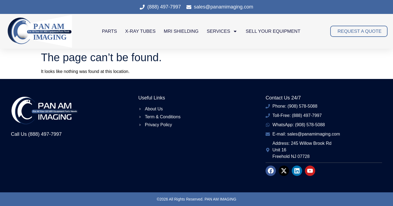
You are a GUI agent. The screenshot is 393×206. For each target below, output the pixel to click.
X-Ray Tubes (140, 31)
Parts (109, 31)
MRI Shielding (181, 31)
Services (222, 31)
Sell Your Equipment (273, 31)
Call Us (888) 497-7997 (36, 134)
